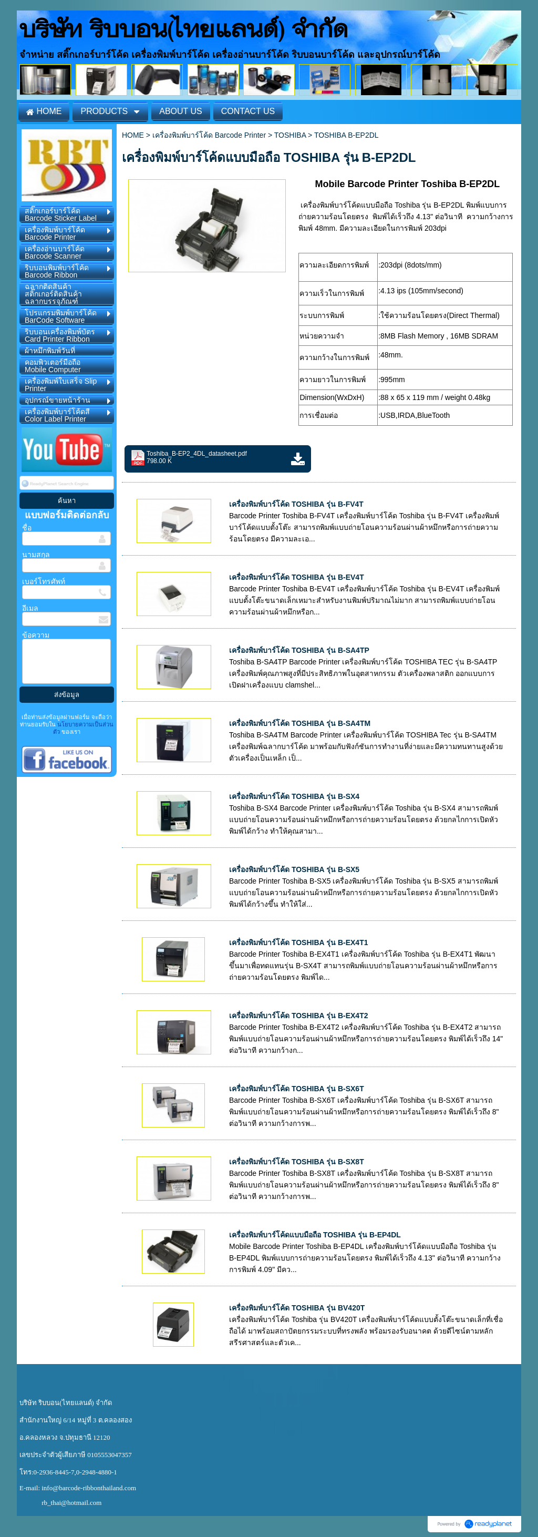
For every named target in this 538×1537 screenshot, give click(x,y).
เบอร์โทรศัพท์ (43, 581)
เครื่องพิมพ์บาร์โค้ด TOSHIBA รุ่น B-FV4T (296, 504)
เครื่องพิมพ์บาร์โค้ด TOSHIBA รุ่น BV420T (297, 1308)
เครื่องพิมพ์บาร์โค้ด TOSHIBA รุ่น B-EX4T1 (298, 942)
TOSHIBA (290, 135)
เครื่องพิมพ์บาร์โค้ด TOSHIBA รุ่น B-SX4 (294, 796)
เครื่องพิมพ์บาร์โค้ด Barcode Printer (209, 135)
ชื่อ (27, 528)
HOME (133, 135)
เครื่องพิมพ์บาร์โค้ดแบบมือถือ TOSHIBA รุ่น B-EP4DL (315, 1235)
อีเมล (30, 608)
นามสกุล (36, 554)
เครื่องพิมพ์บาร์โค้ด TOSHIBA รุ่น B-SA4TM (299, 723)
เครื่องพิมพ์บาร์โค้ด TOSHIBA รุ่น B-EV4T (296, 577)
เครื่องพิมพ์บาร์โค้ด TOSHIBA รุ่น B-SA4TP (299, 650)
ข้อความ (35, 635)
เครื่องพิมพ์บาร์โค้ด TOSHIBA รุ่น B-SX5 (294, 869)
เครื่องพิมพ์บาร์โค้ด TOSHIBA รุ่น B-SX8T (296, 1161)
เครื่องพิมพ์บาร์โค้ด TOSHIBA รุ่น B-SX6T (296, 1088)
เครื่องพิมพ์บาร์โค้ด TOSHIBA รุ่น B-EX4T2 (298, 1015)
